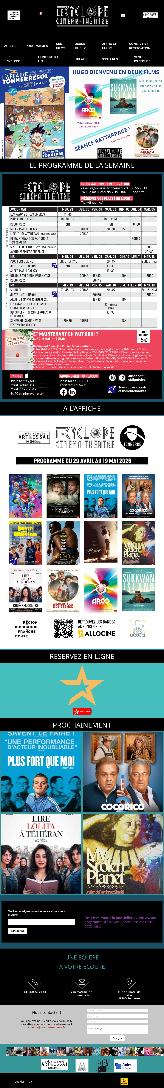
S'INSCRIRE (18, 931)
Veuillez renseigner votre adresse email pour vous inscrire (37, 913)
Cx (30, 1081)
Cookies (22, 1081)
